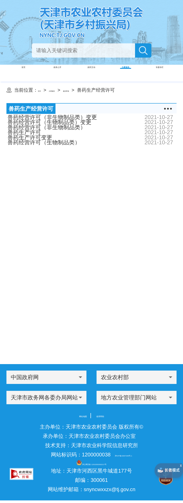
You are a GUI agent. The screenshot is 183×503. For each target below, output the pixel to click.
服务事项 (91, 90)
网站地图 (76, 415)
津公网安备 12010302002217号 (91, 464)
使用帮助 (107, 415)
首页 (42, 90)
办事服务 (64, 90)
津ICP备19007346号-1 (123, 454)
